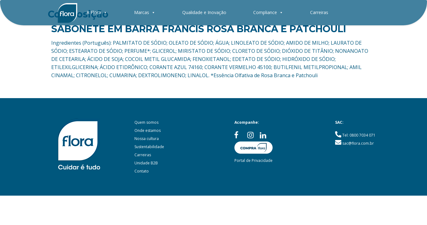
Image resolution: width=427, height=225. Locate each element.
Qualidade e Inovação (204, 12)
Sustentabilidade (149, 146)
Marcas (144, 12)
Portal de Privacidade (253, 160)
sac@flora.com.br (358, 143)
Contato (141, 171)
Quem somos (146, 122)
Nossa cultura (146, 138)
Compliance (268, 12)
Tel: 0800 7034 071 (358, 135)
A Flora (97, 12)
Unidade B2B (146, 163)
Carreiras (319, 12)
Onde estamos (147, 130)
